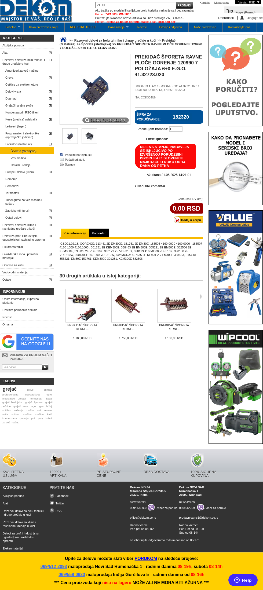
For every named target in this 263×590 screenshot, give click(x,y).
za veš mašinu (10, 422)
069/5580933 (138, 507)
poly (40, 418)
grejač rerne (20, 406)
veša (5, 414)
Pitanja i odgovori (170, 27)
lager (34, 406)
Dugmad (11, 98)
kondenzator (9, 418)
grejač (10, 389)
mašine (39, 414)
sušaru (16, 414)
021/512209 (187, 502)
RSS (59, 510)
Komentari (99, 233)
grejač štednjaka (12, 402)
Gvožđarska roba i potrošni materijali (20, 255)
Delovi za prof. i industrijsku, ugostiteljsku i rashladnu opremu (23, 237)
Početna (10, 28)
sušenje (18, 410)
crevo (30, 389)
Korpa (245, 12)
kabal (48, 418)
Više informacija (75, 233)
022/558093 (137, 502)
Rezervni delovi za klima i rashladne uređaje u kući (19, 226)
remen (48, 410)
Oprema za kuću (13, 265)
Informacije (14, 292)
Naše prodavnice (205, 27)
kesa (49, 398)
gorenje (24, 418)
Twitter (60, 503)
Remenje (11, 179)
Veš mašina (18, 158)
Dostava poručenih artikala (19, 310)
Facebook (62, 495)
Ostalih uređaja (21, 165)
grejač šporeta (34, 402)
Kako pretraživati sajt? (43, 27)
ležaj (49, 406)
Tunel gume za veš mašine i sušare (23, 201)
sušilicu (6, 410)
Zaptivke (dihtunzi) (17, 210)
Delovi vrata (13, 91)
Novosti (142, 27)
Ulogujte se (255, 18)
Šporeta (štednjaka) (23, 151)
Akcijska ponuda (13, 45)
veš (39, 410)
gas (41, 406)
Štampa (70, 164)
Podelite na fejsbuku (78, 154)
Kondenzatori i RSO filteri (22, 112)
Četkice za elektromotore (21, 84)
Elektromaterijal (12, 246)
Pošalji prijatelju (75, 159)
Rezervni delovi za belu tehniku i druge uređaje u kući (23, 61)
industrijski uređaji (14, 398)
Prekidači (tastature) (18, 144)
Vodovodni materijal (15, 272)
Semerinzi (12, 186)
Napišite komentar (151, 186)
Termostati (12, 193)
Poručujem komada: (152, 129)
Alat (5, 52)
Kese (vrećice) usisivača (21, 119)
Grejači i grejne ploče (19, 105)
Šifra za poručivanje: (149, 117)
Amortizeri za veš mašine (21, 70)
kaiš (49, 414)
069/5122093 (187, 507)
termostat (36, 398)
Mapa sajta (221, 2)
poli (33, 418)
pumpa (48, 389)
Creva (9, 77)
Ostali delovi (13, 217)
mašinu (27, 414)
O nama (7, 324)
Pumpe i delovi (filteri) (19, 172)
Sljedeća (201, 296)
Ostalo (6, 279)
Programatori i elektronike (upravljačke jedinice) (22, 135)
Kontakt (205, 2)
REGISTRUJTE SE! (83, 27)
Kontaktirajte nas (239, 27)
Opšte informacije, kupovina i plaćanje (21, 300)
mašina (30, 410)
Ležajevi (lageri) (15, 126)
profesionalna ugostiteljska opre (27, 394)
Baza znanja (116, 28)
